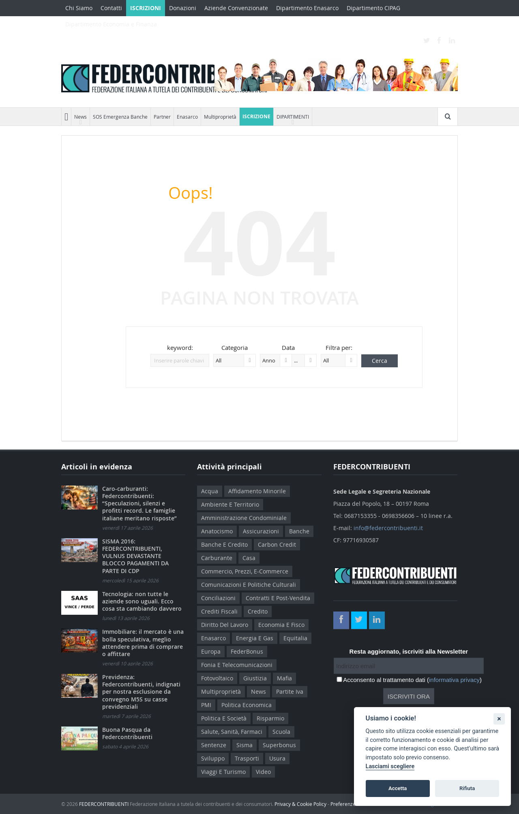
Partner (162, 116)
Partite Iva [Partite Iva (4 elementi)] (289, 691)
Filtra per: (339, 347)
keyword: (180, 347)
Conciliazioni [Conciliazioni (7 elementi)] (218, 598)
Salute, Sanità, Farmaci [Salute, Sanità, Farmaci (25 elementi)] (231, 731)
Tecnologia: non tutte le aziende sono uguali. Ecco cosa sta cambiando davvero (142, 601)
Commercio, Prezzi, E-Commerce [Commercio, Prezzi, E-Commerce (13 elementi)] (244, 571)
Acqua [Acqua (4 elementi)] (209, 491)
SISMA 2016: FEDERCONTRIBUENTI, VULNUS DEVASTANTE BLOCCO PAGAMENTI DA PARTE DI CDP (135, 556)
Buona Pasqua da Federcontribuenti (127, 733)
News (80, 116)
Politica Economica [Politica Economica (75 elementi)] (246, 705)
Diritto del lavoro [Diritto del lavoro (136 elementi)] (224, 625)
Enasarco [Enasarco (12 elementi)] (213, 638)
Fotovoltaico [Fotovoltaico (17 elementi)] (217, 678)
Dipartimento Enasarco (307, 8)
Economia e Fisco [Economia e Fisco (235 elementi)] (281, 625)
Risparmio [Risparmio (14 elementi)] (270, 718)
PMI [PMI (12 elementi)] (206, 705)
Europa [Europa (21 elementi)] (211, 651)
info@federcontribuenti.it (388, 528)
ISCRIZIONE (256, 116)
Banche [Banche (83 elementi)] (299, 531)
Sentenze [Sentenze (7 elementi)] (213, 745)
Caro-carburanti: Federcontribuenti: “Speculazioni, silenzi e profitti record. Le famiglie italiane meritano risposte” (139, 503)
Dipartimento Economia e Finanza (111, 24)
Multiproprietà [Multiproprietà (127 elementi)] (221, 691)
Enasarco (187, 116)
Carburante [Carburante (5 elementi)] (216, 558)
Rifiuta (467, 788)
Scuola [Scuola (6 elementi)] (281, 731)
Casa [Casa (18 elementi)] (248, 558)
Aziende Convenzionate (236, 8)
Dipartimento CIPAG (373, 8)
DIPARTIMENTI (293, 116)
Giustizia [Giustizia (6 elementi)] (255, 678)
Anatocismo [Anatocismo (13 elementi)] (217, 531)
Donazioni (182, 8)
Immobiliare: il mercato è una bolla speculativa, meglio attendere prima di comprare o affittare (143, 643)
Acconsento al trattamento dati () (412, 679)
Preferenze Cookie (351, 804)
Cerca (379, 360)
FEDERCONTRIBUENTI (104, 804)
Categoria (234, 347)
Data (288, 347)
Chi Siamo (78, 8)
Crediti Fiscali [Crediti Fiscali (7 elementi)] (219, 611)
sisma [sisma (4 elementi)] (244, 745)
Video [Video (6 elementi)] (263, 772)
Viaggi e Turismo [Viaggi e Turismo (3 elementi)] (223, 772)
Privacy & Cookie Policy (300, 804)
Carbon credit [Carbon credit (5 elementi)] (277, 544)
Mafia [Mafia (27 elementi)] (284, 678)
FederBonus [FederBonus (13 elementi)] (247, 651)
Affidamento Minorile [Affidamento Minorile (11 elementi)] (257, 491)
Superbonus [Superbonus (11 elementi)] (279, 745)
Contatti (111, 8)
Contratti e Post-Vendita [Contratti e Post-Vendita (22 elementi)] (278, 598)
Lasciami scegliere (390, 766)
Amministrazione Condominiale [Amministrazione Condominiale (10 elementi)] (244, 518)
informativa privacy (454, 679)
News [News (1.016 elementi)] (258, 691)
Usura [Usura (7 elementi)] (277, 758)
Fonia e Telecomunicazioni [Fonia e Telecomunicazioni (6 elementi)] (236, 665)
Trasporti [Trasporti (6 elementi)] (247, 758)
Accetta (397, 788)
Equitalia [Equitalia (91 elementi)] (295, 638)
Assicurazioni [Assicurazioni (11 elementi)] (261, 531)
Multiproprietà (220, 116)
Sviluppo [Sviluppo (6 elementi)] (213, 758)
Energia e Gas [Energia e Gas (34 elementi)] (254, 638)
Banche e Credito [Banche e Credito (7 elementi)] (224, 544)
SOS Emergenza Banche (120, 116)
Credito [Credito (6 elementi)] (258, 611)
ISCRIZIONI (145, 8)
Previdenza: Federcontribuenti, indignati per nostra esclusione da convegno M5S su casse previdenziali (141, 691)
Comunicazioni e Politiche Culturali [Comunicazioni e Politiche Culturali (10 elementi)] (248, 584)
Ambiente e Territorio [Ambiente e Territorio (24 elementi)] (230, 504)
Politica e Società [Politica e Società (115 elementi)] (224, 718)
